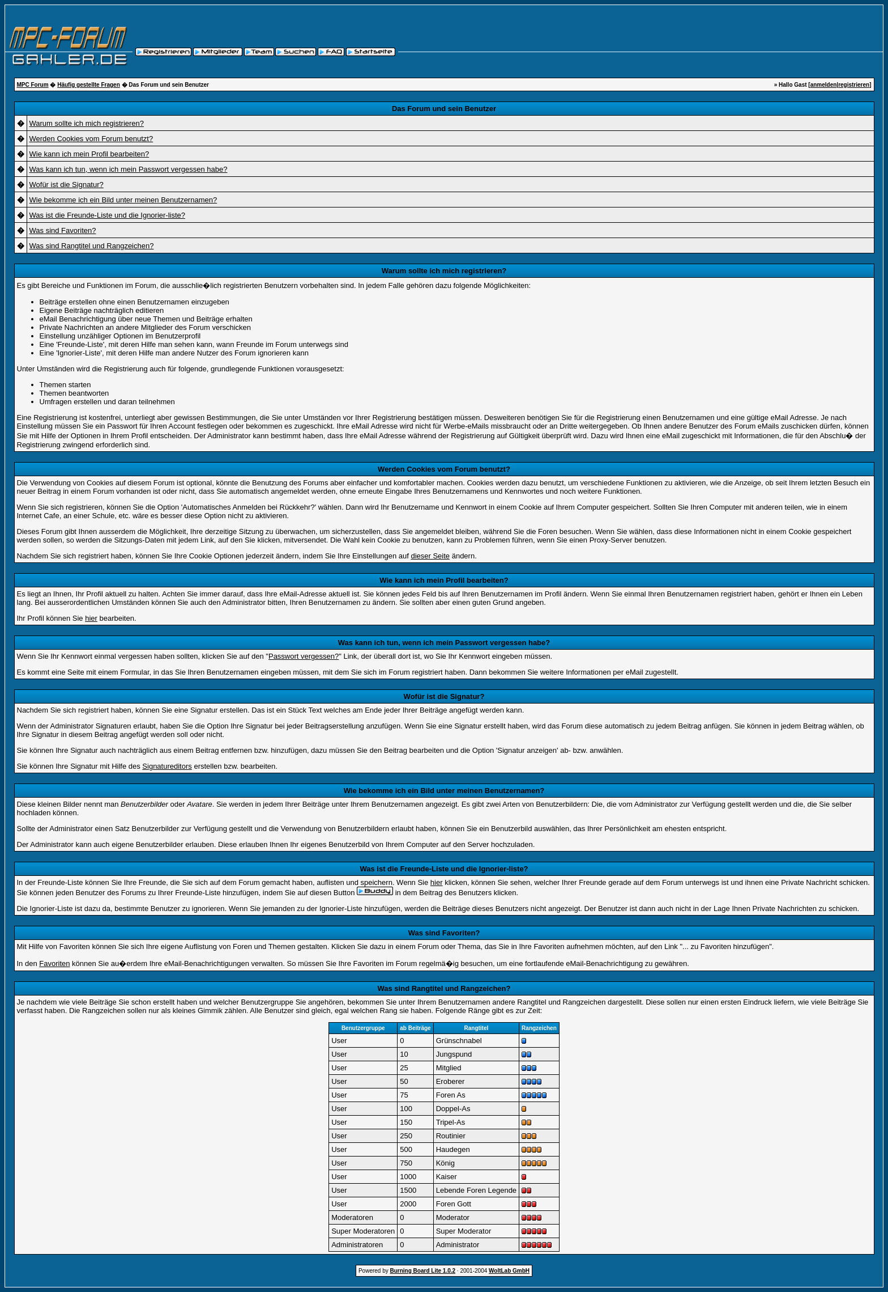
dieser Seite (430, 556)
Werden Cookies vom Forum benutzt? (91, 138)
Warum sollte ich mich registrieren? (86, 123)
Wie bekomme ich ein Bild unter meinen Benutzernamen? (123, 200)
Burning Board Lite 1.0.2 (423, 1271)
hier (91, 618)
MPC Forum (33, 85)
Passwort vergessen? (303, 656)
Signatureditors (166, 766)
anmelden (823, 85)
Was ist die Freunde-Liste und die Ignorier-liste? (107, 215)
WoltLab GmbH (509, 1271)
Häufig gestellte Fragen (88, 85)
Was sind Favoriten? (62, 230)
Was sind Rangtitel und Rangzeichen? (91, 246)
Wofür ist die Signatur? (66, 184)
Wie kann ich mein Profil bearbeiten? (89, 154)
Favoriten (54, 963)
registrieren (853, 85)
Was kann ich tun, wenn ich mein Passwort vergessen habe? (128, 169)
